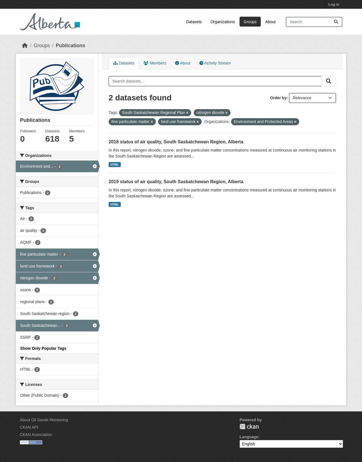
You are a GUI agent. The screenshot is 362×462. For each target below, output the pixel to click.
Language (249, 437)
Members (154, 63)
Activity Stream (214, 63)
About (270, 22)
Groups (250, 22)
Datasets (194, 22)
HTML (115, 164)
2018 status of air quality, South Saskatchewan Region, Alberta (176, 141)
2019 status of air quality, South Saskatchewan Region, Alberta (176, 181)
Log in (333, 4)
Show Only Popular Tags (43, 348)
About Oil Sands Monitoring (44, 420)
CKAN (249, 426)
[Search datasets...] (314, 22)
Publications (70, 45)
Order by (278, 98)
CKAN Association (36, 434)
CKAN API (29, 427)
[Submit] (336, 22)
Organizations (222, 22)
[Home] (25, 45)
